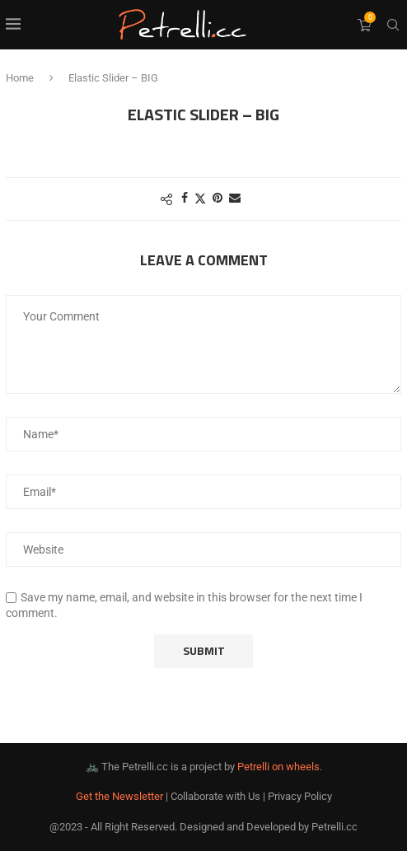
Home (20, 78)
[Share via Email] (235, 197)
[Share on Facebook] (184, 197)
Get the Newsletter (119, 796)
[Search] (393, 25)
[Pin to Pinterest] (217, 197)
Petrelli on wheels (278, 766)
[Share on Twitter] (200, 198)
